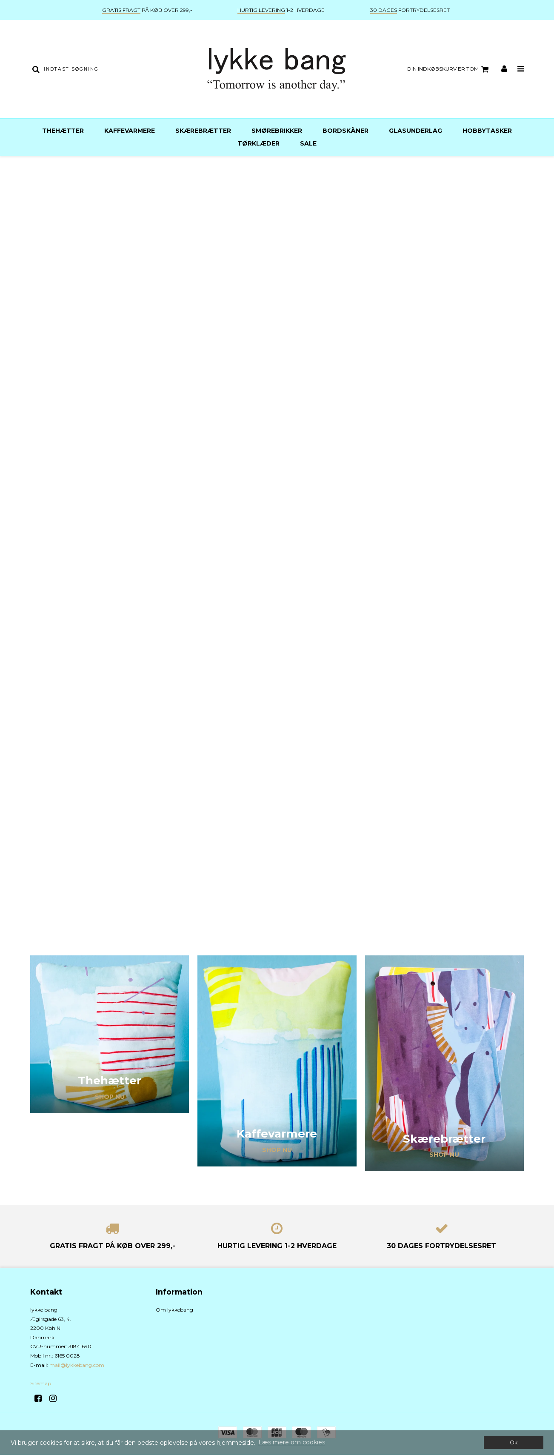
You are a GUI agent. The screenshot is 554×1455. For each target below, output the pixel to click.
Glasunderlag (415, 130)
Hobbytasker (487, 130)
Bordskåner (345, 130)
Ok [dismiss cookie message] (513, 1442)
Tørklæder (258, 143)
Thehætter (63, 130)
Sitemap (40, 1383)
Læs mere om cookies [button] (291, 1442)
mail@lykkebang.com (76, 1365)
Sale (308, 143)
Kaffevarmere (129, 130)
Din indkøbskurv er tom (449, 69)
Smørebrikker (276, 130)
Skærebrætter (203, 130)
